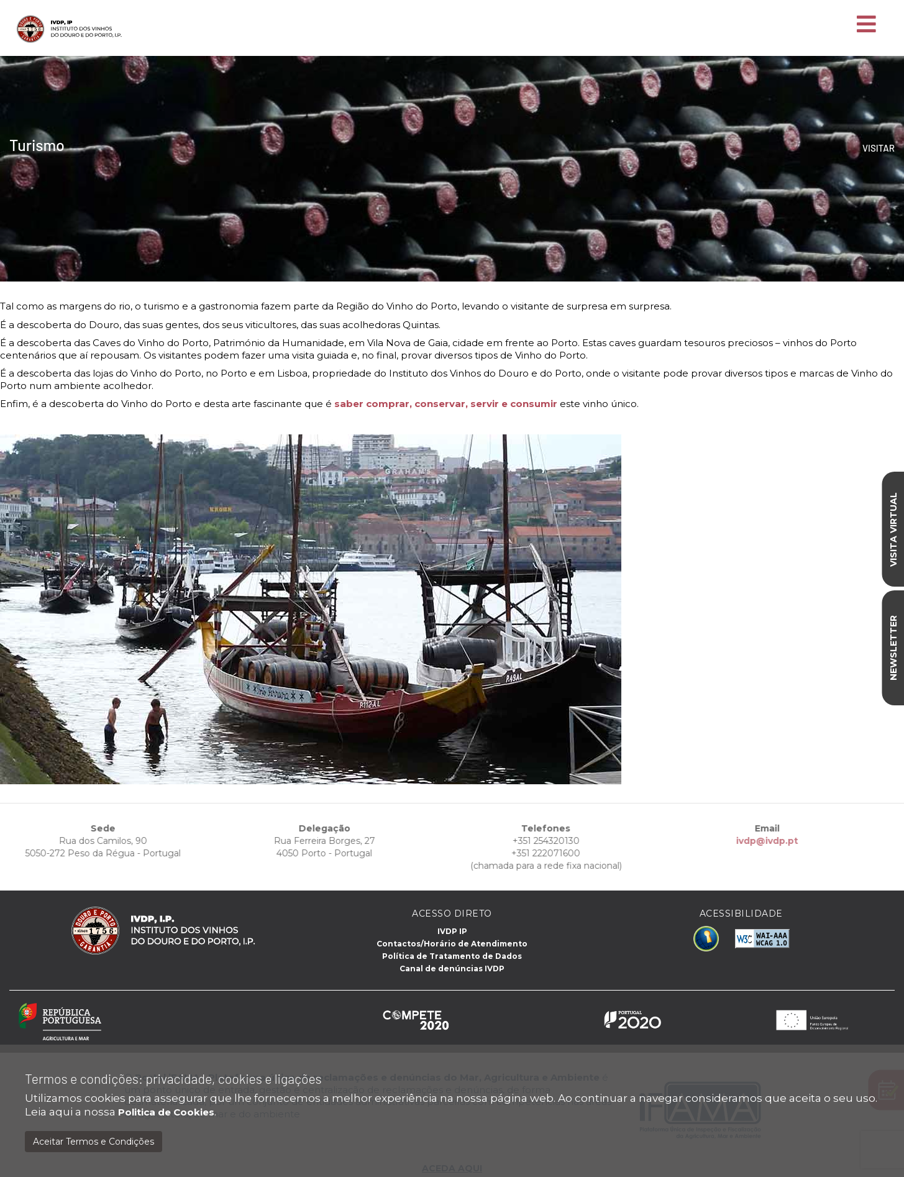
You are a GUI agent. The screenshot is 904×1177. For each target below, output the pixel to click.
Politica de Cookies (166, 1112)
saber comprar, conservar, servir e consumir (445, 404)
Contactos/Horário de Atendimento (452, 943)
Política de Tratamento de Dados (452, 956)
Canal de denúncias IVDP (452, 968)
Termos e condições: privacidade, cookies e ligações (173, 1078)
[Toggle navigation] (866, 25)
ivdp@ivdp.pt (747, 840)
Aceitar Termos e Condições (93, 1141)
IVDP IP (452, 931)
